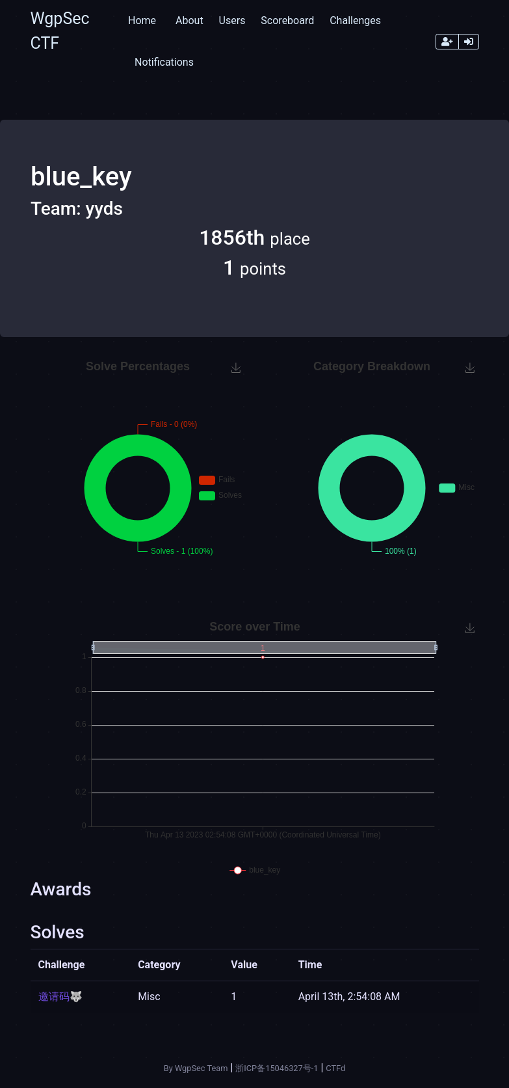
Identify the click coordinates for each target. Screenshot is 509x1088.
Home (142, 20)
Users (232, 20)
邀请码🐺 (60, 996)
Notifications (164, 62)
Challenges (355, 20)
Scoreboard (287, 20)
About (189, 20)
